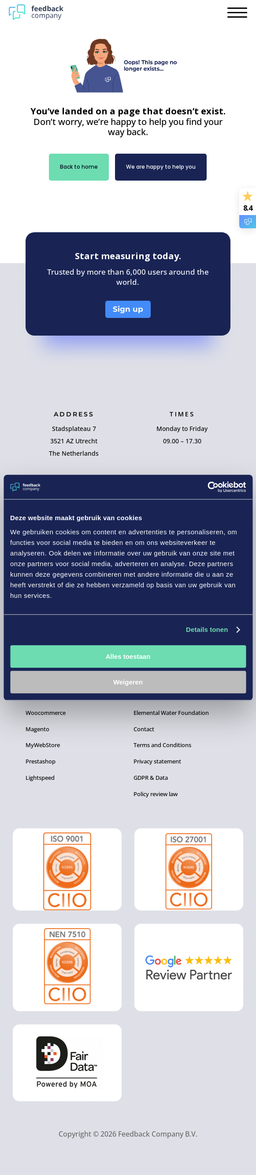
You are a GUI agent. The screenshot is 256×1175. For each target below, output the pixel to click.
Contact (144, 729)
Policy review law (156, 794)
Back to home (79, 166)
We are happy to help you (161, 166)
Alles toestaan (128, 656)
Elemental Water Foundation (171, 713)
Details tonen (207, 629)
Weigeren (128, 682)
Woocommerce (46, 713)
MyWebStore (43, 745)
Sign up (128, 309)
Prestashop (41, 761)
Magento (37, 729)
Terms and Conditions (162, 745)
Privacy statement (157, 761)
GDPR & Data (151, 778)
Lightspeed (40, 778)
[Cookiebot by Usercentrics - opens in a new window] (207, 487)
